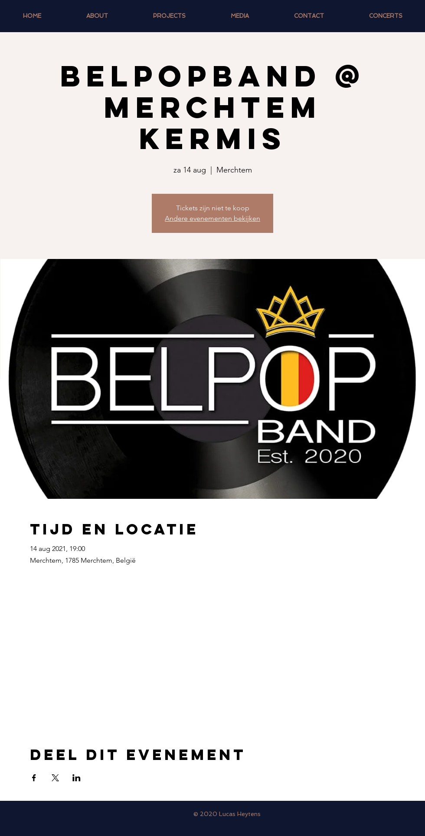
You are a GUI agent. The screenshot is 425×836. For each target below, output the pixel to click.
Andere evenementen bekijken (212, 218)
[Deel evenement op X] (55, 777)
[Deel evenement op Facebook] (34, 777)
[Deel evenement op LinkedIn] (76, 777)
